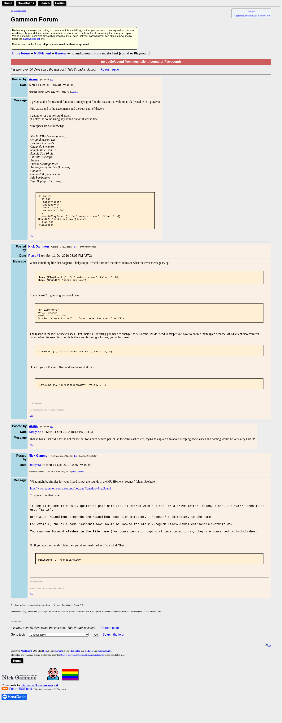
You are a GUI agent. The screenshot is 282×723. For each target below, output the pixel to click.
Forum (60, 3)
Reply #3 (35, 478)
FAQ (268, 16)
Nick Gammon (78, 485)
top (268, 665)
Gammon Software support (39, 705)
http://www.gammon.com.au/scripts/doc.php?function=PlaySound (70, 501)
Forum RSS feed (20, 708)
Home (8, 3)
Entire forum (20, 53)
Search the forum (114, 654)
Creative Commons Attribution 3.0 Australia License (82, 675)
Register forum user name (245, 16)
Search (45, 3)
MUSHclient (42, 53)
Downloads (26, 3)
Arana (75, 92)
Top (31, 242)
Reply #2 (35, 445)
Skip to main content (18, 11)
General (61, 53)
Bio (51, 80)
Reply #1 (34, 262)
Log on (251, 11)
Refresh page (110, 69)
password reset (31, 38)
